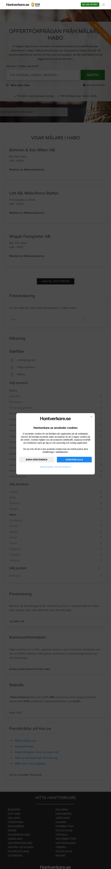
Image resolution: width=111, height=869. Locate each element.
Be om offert (90, 4)
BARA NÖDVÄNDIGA (36, 459)
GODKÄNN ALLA (74, 459)
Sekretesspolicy (46, 467)
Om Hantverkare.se (63, 467)
